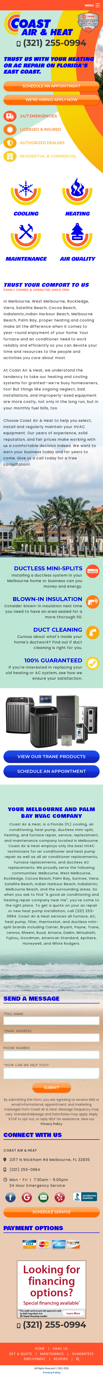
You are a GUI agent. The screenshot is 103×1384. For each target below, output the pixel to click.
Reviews (61, 1359)
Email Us (60, 1348)
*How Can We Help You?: (51, 1071)
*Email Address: (51, 1035)
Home (40, 1348)
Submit (51, 1088)
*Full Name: (51, 1018)
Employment (35, 1359)
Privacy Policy (51, 1124)
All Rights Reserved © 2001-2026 (51, 1368)
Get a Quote (20, 1354)
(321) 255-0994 (54, 43)
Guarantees (83, 1354)
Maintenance (52, 1354)
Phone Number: (51, 1052)
